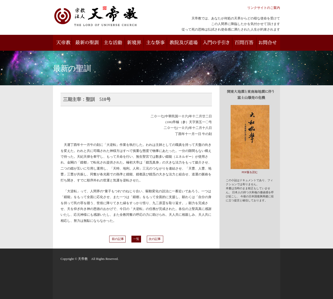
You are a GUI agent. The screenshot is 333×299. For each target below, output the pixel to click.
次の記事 (155, 239)
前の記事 (117, 239)
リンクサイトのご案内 (263, 8)
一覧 (136, 239)
